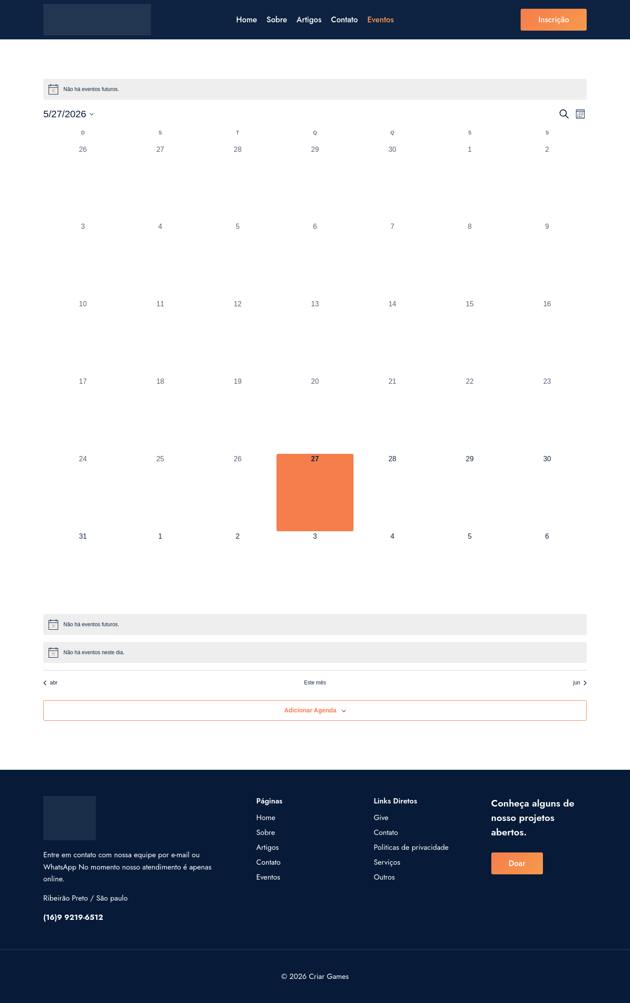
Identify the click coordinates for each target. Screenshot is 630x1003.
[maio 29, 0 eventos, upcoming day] (469, 492)
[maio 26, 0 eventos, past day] (237, 492)
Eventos (380, 19)
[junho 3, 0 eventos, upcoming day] (315, 570)
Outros (384, 877)
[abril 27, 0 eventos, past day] (160, 183)
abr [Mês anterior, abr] (50, 683)
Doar (517, 863)
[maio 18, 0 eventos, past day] (160, 415)
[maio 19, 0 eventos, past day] (237, 415)
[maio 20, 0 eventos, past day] (315, 415)
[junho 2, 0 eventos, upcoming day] (237, 570)
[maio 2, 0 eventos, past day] (547, 183)
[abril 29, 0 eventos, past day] (315, 183)
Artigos (309, 19)
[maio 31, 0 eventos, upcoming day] (83, 570)
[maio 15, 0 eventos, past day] (469, 337)
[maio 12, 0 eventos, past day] (237, 337)
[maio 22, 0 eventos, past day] (469, 415)
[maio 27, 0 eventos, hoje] (315, 492)
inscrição (553, 19)
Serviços (387, 862)
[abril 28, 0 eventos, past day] (237, 183)
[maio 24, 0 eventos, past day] (83, 492)
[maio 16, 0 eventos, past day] (547, 337)
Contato (344, 19)
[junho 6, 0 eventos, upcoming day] (547, 570)
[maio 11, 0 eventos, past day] (160, 337)
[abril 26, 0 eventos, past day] (83, 183)
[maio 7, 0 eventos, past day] (392, 260)
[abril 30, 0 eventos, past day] (392, 183)
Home (246, 19)
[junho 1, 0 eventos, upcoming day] (160, 570)
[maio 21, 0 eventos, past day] (392, 415)
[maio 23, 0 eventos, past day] (547, 415)
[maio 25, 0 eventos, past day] (160, 492)
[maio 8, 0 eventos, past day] (469, 260)
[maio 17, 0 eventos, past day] (83, 415)
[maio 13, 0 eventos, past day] (315, 337)
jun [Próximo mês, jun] (580, 683)
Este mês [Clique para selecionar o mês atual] (315, 683)
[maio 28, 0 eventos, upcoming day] (392, 492)
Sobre (276, 19)
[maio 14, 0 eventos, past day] (392, 337)
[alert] (315, 89)
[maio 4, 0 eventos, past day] (160, 260)
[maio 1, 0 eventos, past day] (469, 183)
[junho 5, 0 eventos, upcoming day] (469, 570)
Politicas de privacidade (411, 847)
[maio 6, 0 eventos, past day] (315, 260)
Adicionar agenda (310, 710)
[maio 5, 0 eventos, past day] (237, 260)
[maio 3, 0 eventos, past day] (83, 260)
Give (381, 817)
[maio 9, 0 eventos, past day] (547, 260)
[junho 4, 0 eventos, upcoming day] (392, 570)
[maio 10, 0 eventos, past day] (83, 337)
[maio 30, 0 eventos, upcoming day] (547, 492)
